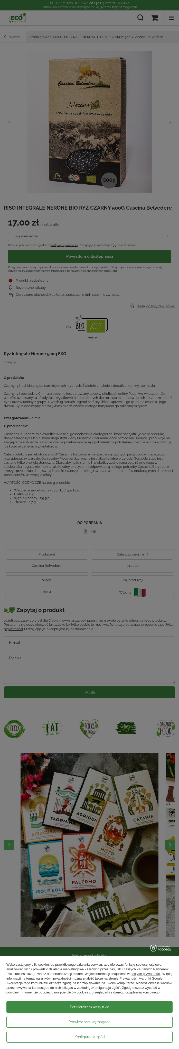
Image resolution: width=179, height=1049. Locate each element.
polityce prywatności (145, 974)
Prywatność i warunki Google (141, 978)
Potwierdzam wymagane (89, 1022)
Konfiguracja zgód (89, 1037)
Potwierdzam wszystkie (89, 1007)
